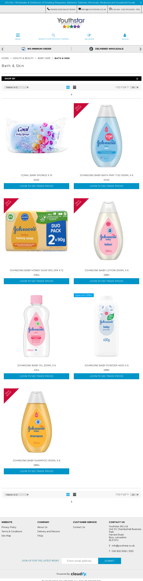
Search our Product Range (54, 36)
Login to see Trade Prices (36, 186)
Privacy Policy (9, 527)
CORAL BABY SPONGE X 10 (36, 175)
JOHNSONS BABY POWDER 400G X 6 (106, 365)
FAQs (40, 535)
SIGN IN (125, 36)
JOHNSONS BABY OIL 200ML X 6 (36, 365)
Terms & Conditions (12, 531)
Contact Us (79, 527)
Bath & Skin (62, 58)
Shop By (10, 78)
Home (5, 58)
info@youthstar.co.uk (92, 9)
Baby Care (44, 58)
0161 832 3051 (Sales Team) (61, 9)
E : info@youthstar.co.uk (122, 545)
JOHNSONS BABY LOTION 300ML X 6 (107, 270)
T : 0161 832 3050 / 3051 (121, 551)
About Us (42, 527)
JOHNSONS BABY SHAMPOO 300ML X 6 (36, 460)
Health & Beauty (23, 58)
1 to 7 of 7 (122, 87)
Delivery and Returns (48, 531)
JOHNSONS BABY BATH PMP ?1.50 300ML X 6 (106, 175)
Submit (110, 560)
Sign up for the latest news (40, 560)
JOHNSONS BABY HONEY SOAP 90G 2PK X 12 (36, 270)
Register (89, 36)
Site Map (6, 535)
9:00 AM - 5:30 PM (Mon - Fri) (124, 9)
